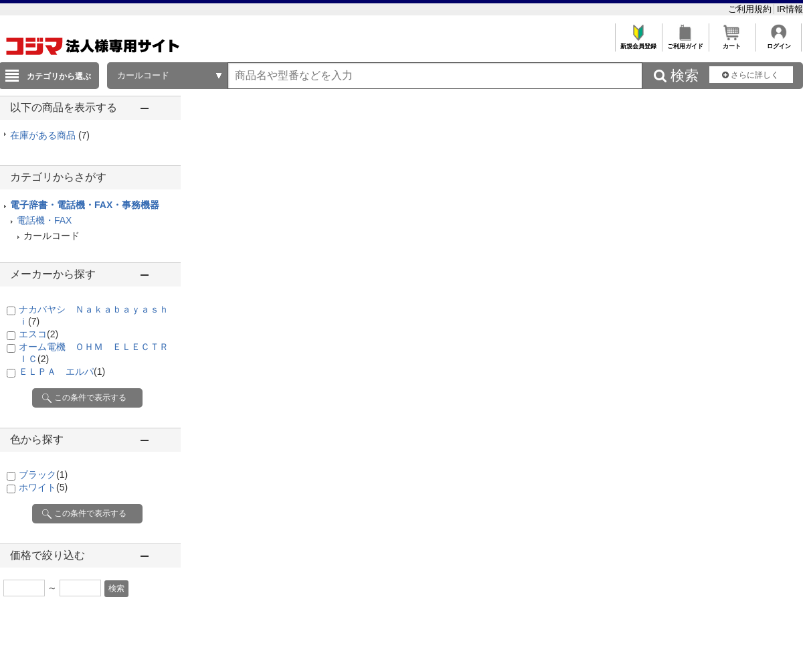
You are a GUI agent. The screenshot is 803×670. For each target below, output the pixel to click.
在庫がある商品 (50, 135)
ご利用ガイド (685, 42)
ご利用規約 (751, 9)
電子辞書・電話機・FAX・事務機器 (84, 204)
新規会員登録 (638, 42)
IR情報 (790, 9)
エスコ (38, 334)
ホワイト (43, 487)
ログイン (778, 42)
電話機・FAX (44, 220)
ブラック (43, 474)
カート (731, 42)
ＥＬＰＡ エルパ (62, 371)
